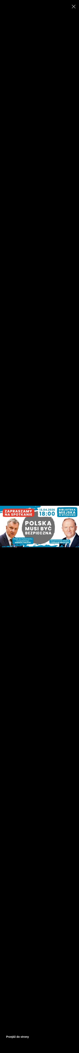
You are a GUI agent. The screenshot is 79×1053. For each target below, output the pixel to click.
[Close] (73, 6)
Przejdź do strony (17, 1036)
